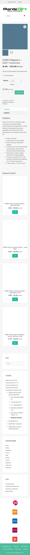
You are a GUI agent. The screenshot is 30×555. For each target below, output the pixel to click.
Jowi (7, 455)
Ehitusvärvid (10, 380)
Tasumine (16, 546)
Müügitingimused (6, 546)
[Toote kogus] (8, 92)
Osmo (6, 104)
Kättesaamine (24, 546)
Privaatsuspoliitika (8, 549)
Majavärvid (11, 102)
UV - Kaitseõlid (15, 405)
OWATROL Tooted (14, 424)
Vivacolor (8, 468)
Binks (7, 448)
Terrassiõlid (14, 402)
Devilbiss (8, 450)
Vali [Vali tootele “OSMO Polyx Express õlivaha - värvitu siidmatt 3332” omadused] (15, 343)
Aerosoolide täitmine (12, 486)
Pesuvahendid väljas (17, 397)
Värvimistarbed (10, 385)
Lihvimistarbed (10, 388)
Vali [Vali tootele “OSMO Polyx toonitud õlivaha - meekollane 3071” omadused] (15, 299)
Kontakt (20, 2)
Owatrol (8, 463)
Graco (7, 453)
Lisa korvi (19, 92)
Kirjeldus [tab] (7, 109)
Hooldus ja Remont (12, 489)
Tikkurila (8, 465)
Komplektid (12, 421)
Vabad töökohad (12, 2)
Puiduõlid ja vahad (12, 390)
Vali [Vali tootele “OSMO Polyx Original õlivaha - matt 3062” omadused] (15, 256)
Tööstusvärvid (10, 383)
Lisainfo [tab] (6, 113)
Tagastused (17, 549)
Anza (7, 445)
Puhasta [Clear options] (12, 84)
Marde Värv (9, 491)
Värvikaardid (10, 484)
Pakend (5, 80)
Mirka (7, 458)
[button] (24, 26)
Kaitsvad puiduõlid (17, 408)
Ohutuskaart (9, 75)
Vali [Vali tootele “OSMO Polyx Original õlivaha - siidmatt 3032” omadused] (15, 212)
